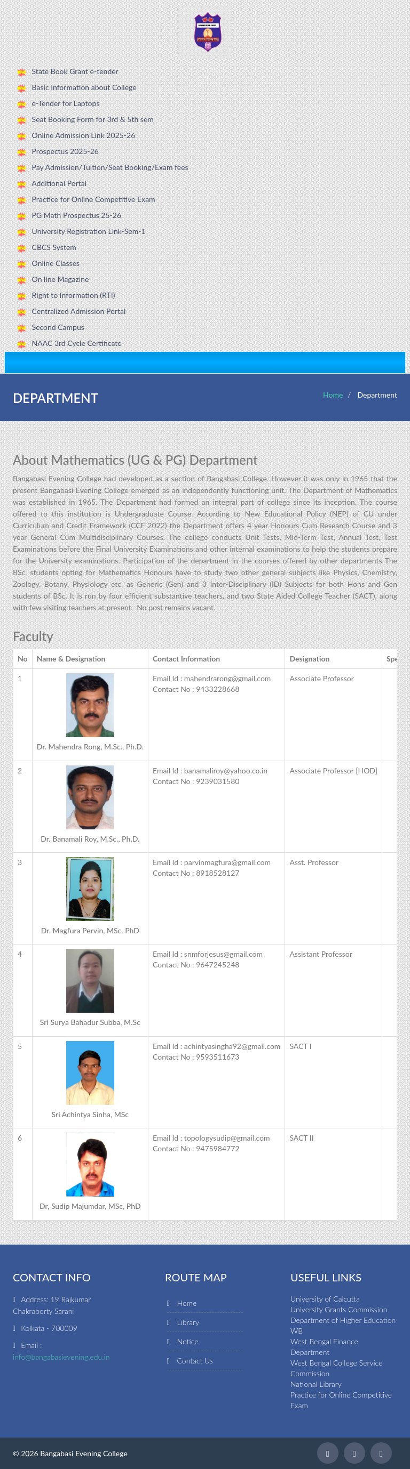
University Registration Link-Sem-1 (89, 231)
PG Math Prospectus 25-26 (76, 215)
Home (333, 394)
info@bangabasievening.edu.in (61, 1356)
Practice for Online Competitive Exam (93, 199)
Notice (188, 1341)
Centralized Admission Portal (79, 311)
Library (188, 1322)
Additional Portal (58, 183)
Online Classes (56, 263)
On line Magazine (60, 279)
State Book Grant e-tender (75, 71)
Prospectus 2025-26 (65, 151)
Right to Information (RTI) (73, 295)
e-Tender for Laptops (66, 103)
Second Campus (58, 327)
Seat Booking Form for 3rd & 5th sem (93, 119)
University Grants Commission (338, 1309)
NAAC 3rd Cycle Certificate (77, 343)
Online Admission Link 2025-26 (84, 135)
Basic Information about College (84, 87)
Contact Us (195, 1360)
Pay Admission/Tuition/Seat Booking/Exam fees (110, 167)
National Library (316, 1384)
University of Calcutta (325, 1298)
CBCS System (54, 247)
